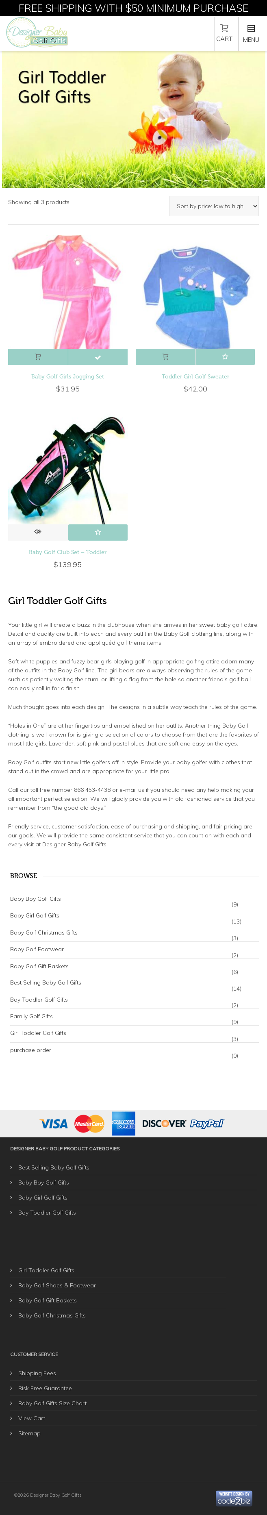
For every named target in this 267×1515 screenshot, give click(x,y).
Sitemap (29, 1433)
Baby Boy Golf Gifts (35, 898)
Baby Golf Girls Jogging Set (67, 377)
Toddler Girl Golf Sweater (195, 377)
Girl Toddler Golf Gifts (38, 1033)
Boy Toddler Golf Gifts (39, 999)
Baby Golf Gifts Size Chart (52, 1403)
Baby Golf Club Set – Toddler (67, 552)
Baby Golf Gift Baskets (39, 966)
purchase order (30, 1050)
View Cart (31, 1418)
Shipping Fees (37, 1373)
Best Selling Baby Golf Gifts (45, 982)
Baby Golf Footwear (37, 949)
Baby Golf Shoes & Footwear (57, 1285)
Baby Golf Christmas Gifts (44, 932)
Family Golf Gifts (31, 1016)
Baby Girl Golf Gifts (34, 915)
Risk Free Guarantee (45, 1388)
